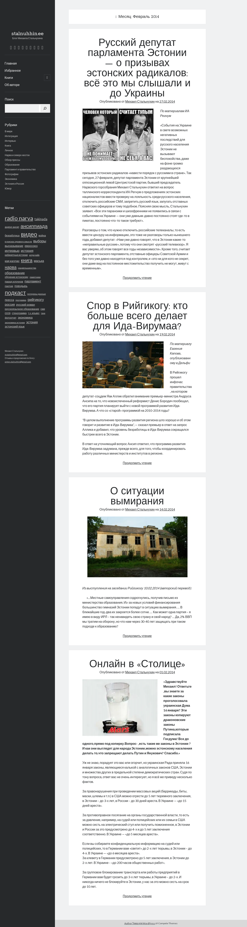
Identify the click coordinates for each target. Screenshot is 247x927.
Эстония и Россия (14, 183)
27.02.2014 (167, 101)
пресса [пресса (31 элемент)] (9, 300)
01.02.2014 (167, 672)
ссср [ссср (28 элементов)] (8, 313)
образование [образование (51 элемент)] (15, 273)
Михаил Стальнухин (140, 101)
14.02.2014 (167, 509)
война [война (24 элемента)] (42, 235)
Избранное (13, 70)
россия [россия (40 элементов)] (10, 304)
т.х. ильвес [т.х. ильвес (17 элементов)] (34, 313)
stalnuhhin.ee (27, 34)
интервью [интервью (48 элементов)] (12, 251)
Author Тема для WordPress (139, 923)
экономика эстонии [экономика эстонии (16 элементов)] (15, 322)
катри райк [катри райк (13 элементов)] (34, 255)
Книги (9, 77)
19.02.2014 (167, 334)
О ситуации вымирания (137, 497)
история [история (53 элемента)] (27, 251)
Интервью (10, 140)
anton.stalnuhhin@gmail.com (18, 361)
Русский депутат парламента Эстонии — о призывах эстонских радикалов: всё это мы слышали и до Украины (137, 69)
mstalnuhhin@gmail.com (16, 354)
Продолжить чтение (137, 277)
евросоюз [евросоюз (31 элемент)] (31, 246)
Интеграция (11, 136)
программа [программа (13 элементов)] (21, 300)
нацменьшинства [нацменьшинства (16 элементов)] (27, 268)
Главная (11, 63)
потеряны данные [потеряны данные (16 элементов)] (36, 294)
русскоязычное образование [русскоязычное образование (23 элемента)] (22, 308)
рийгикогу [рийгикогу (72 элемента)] (36, 299)
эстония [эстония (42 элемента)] (32, 322)
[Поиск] (45, 108)
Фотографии (12, 174)
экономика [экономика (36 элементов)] (25, 317)
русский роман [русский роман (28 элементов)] (25, 304)
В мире (8, 131)
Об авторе (12, 85)
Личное (9, 150)
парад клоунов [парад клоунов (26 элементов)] (14, 281)
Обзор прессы (12, 159)
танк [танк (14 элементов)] (43, 313)
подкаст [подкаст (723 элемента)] (15, 292)
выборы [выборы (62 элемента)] (39, 241)
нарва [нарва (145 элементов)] (11, 267)
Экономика (11, 178)
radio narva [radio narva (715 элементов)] (19, 218)
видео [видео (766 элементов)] (29, 234)
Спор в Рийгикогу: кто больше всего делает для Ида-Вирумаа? (137, 316)
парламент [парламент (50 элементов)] (32, 281)
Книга (8, 145)
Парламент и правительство (20, 169)
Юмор (8, 188)
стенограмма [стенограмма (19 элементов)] (19, 313)
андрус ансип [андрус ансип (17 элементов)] (12, 226)
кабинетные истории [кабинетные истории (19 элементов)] (16, 254)
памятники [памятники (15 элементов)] (35, 277)
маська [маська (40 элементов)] (39, 261)
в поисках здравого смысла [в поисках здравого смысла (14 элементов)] (18, 241)
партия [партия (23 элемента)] (9, 286)
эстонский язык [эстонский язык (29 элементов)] (14, 326)
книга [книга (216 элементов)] (26, 260)
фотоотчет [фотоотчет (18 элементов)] (10, 317)
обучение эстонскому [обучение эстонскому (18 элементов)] (16, 277)
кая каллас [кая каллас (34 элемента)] (12, 261)
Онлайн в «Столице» (137, 664)
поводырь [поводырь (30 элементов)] (21, 286)
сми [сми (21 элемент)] (43, 308)
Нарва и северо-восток (17, 155)
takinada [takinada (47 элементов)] (40, 219)
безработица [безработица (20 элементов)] (12, 235)
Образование (12, 164)
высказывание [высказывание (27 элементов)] (14, 246)
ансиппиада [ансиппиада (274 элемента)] (34, 226)
